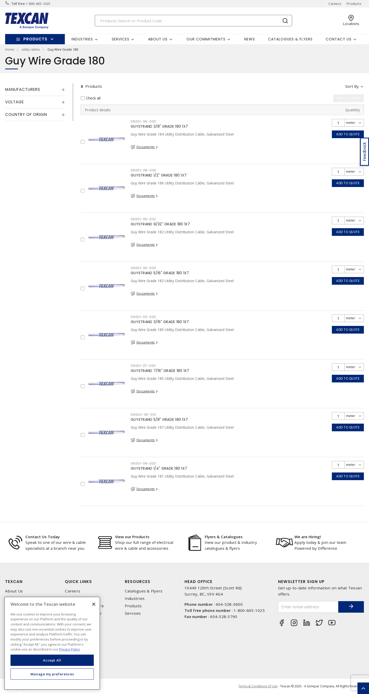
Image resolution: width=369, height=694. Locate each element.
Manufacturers (22, 89)
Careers (335, 3)
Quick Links (78, 581)
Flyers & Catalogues (224, 536)
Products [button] (35, 39)
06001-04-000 (143, 463)
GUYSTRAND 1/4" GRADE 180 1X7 (159, 468)
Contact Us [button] (339, 39)
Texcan (14, 581)
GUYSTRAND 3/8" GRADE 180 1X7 (159, 126)
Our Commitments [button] (206, 39)
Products (354, 3)
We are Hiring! (307, 536)
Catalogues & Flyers (290, 39)
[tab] (35, 89)
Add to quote (348, 134)
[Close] (93, 604)
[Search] (193, 20)
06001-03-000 (143, 317)
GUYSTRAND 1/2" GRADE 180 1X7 (159, 175)
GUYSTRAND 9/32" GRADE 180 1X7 (160, 224)
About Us (14, 591)
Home (9, 49)
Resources (137, 581)
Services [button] (120, 39)
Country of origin (26, 114)
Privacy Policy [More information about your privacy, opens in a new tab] (69, 649)
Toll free (18, 3)
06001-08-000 (143, 170)
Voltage (14, 102)
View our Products (132, 536)
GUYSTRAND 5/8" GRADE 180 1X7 (159, 419)
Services (133, 613)
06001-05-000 (143, 268)
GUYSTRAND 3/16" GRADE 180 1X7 (160, 321)
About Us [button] (158, 39)
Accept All (52, 660)
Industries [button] (82, 39)
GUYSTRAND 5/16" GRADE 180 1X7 (160, 273)
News (249, 39)
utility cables (31, 49)
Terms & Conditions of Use (258, 686)
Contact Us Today (42, 536)
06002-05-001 (143, 414)
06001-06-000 (143, 121)
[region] (52, 643)
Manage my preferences (52, 674)
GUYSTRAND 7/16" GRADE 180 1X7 (160, 370)
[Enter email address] (308, 607)
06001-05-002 (143, 219)
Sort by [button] (352, 86)
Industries (135, 598)
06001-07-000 (143, 365)
